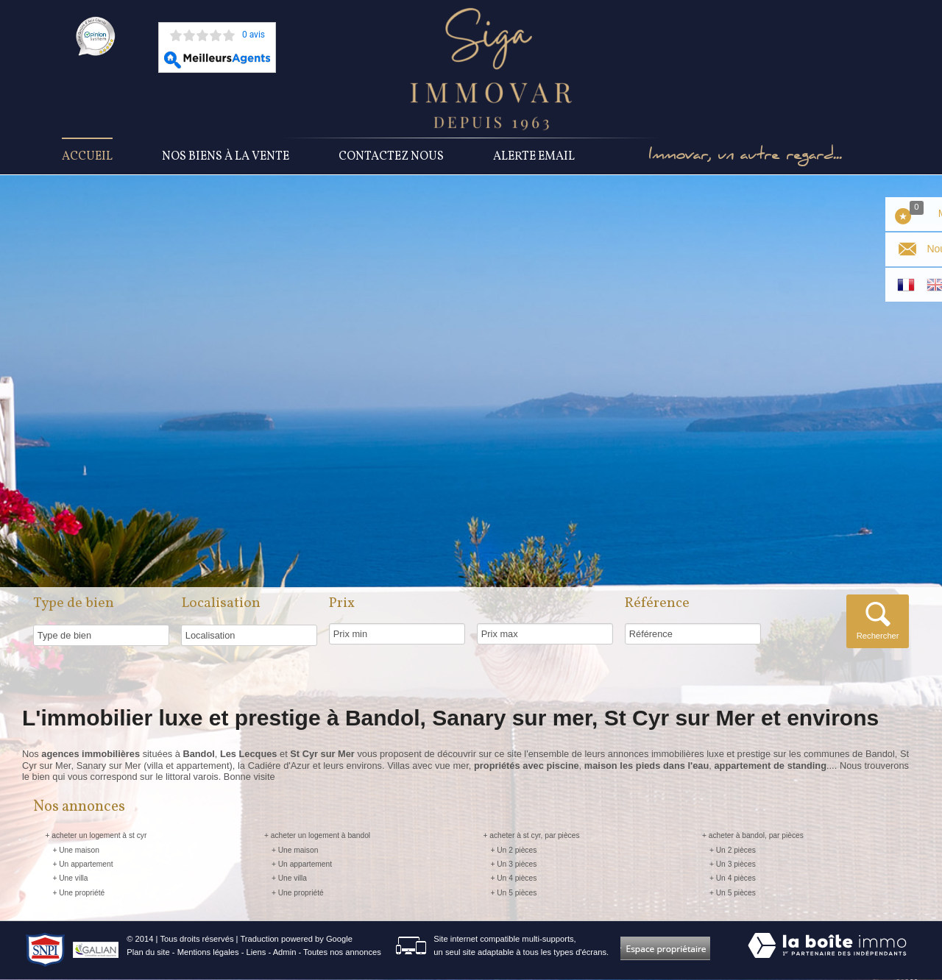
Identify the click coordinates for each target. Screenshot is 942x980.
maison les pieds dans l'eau (646, 765)
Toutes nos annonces (342, 952)
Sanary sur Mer (109, 765)
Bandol (880, 754)
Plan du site (148, 952)
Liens (256, 952)
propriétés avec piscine (526, 765)
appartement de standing (770, 765)
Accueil (87, 157)
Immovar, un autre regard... (746, 157)
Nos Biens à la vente (225, 157)
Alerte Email (534, 157)
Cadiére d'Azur (279, 765)
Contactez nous (391, 157)
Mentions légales (208, 952)
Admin (285, 952)
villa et (161, 765)
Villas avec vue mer (427, 765)
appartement (203, 765)
